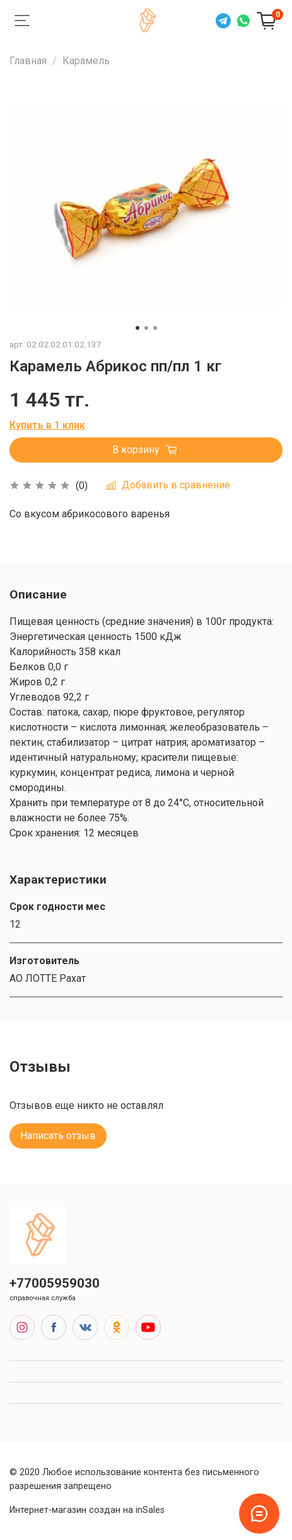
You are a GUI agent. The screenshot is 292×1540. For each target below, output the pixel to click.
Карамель (86, 61)
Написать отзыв (58, 1136)
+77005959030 (54, 1283)
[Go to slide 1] (137, 328)
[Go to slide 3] (155, 328)
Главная (28, 61)
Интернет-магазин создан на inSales (87, 1510)
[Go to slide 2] (146, 328)
